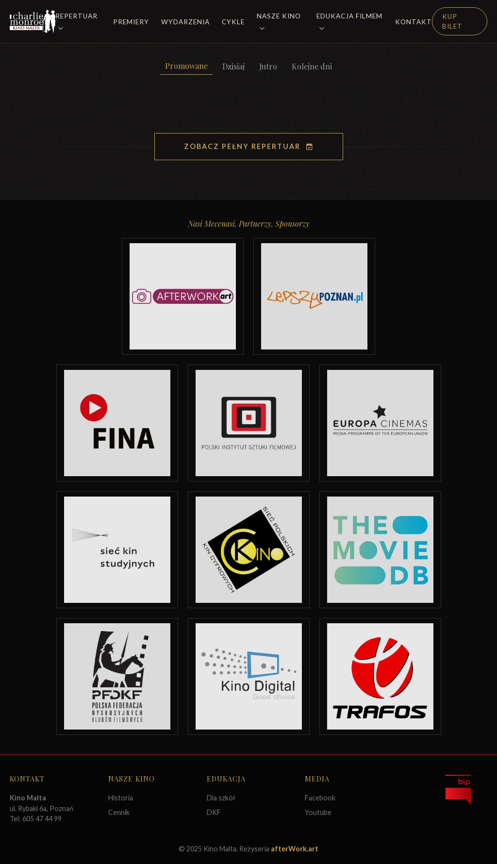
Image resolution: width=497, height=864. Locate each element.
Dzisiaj (233, 66)
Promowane (186, 66)
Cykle (233, 22)
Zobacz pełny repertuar (249, 146)
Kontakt (413, 22)
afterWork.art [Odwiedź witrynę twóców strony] (294, 849)
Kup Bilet (452, 21)
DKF (214, 812)
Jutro (268, 66)
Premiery (131, 22)
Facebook (320, 798)
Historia (120, 798)
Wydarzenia (185, 22)
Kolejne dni (312, 66)
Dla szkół (221, 798)
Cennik (119, 812)
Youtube (318, 812)
